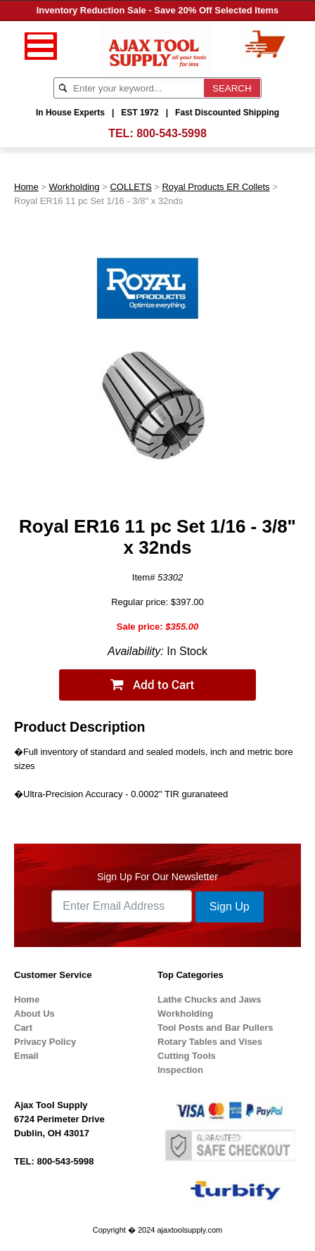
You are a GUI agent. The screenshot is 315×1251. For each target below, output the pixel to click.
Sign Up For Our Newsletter (157, 877)
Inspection (180, 1070)
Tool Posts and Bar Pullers (215, 1027)
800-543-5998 (171, 133)
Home (26, 187)
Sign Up (230, 907)
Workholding (74, 187)
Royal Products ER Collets (215, 187)
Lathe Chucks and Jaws (209, 999)
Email (26, 1055)
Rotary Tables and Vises (210, 1041)
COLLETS (130, 187)
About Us (34, 1013)
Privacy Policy (45, 1041)
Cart (23, 1027)
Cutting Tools (187, 1055)
